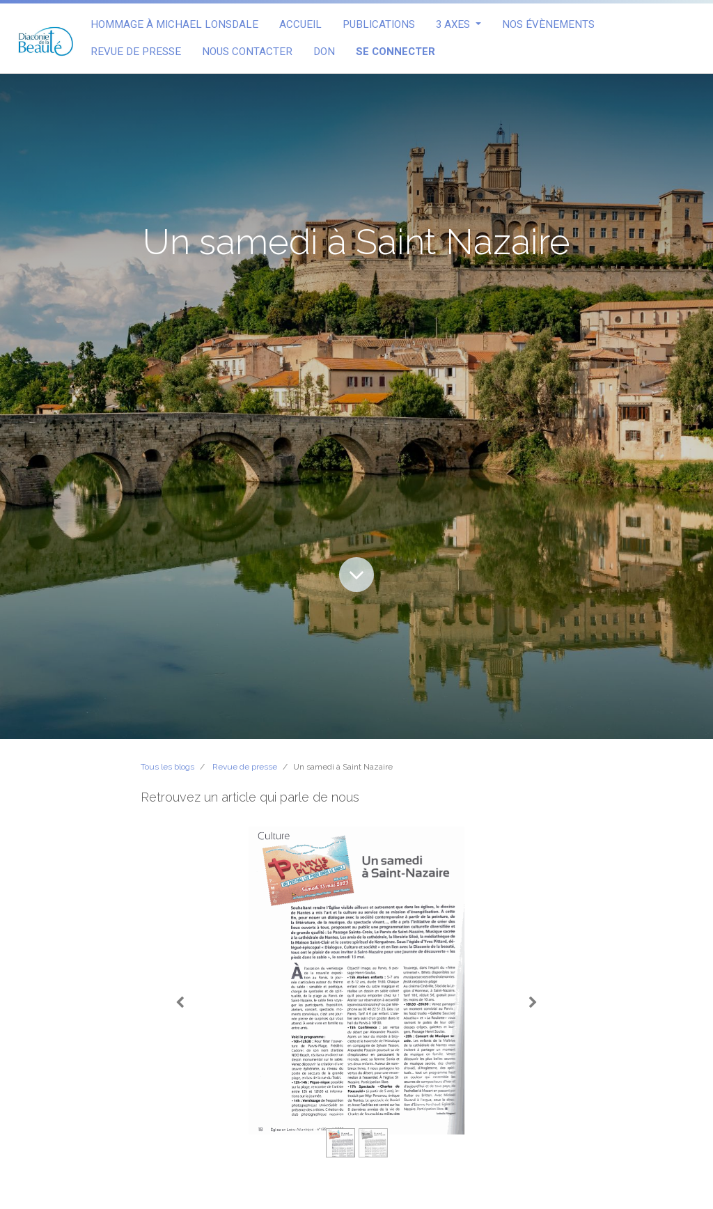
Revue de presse (244, 767)
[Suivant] (533, 1003)
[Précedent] (180, 1003)
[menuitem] (174, 24)
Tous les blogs (167, 767)
